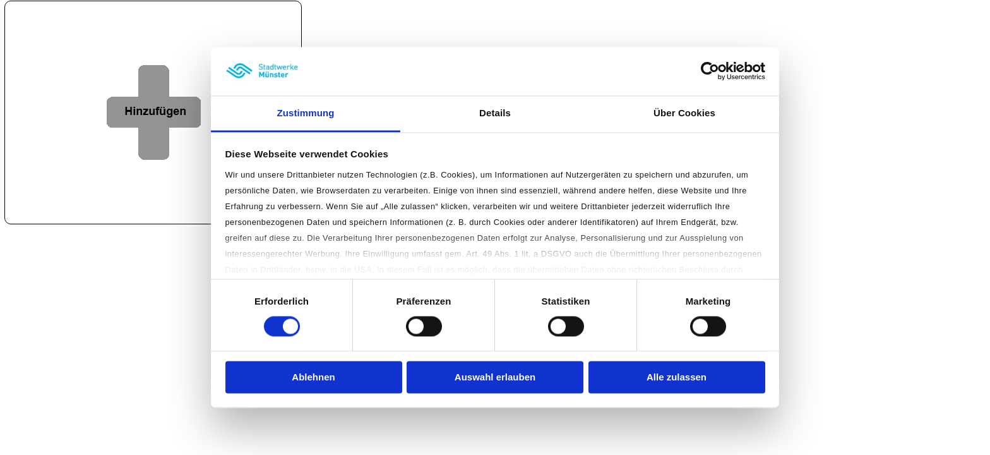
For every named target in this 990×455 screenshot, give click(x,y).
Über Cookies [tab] (684, 112)
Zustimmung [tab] (306, 112)
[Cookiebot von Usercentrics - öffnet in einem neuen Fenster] (710, 71)
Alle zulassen (677, 377)
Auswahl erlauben (495, 377)
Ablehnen (313, 377)
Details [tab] (495, 112)
